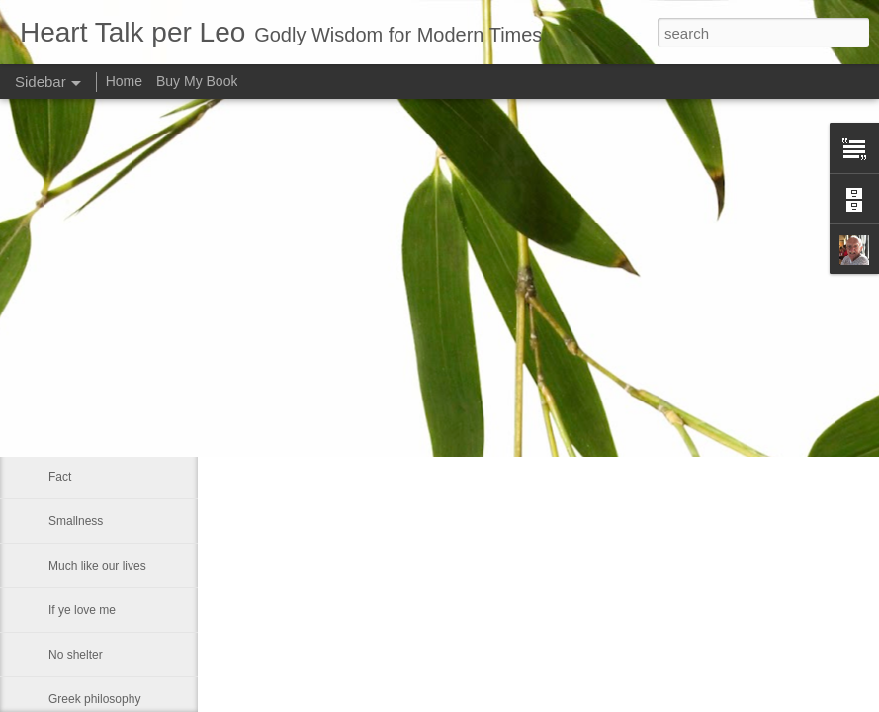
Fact (59, 477)
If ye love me (82, 610)
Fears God (76, 343)
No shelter (75, 655)
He (55, 432)
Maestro (69, 388)
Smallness (75, 521)
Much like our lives (97, 566)
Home (124, 81)
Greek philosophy (94, 699)
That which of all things (108, 299)
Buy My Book (196, 81)
